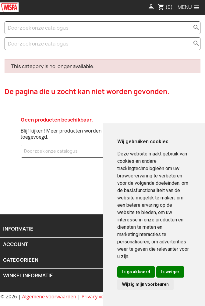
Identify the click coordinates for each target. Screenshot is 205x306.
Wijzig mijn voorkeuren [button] (145, 284)
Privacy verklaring (101, 296)
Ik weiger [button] (170, 271)
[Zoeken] (102, 27)
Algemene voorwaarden (49, 296)
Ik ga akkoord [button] (136, 271)
